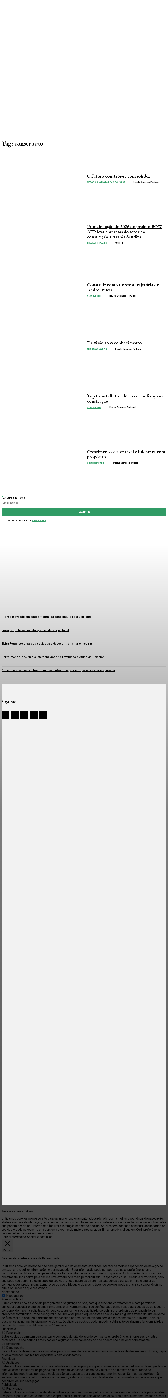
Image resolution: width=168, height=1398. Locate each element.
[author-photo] (129, 182)
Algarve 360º (94, 295)
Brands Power (95, 462)
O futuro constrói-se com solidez (114, 176)
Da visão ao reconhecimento (110, 343)
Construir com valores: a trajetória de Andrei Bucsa (124, 287)
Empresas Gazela (97, 349)
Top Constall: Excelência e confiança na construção (119, 398)
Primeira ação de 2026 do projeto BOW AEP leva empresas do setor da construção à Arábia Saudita (126, 231)
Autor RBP (120, 241)
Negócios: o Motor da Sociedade (106, 182)
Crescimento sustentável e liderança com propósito (120, 454)
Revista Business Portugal (146, 182)
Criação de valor (97, 242)
